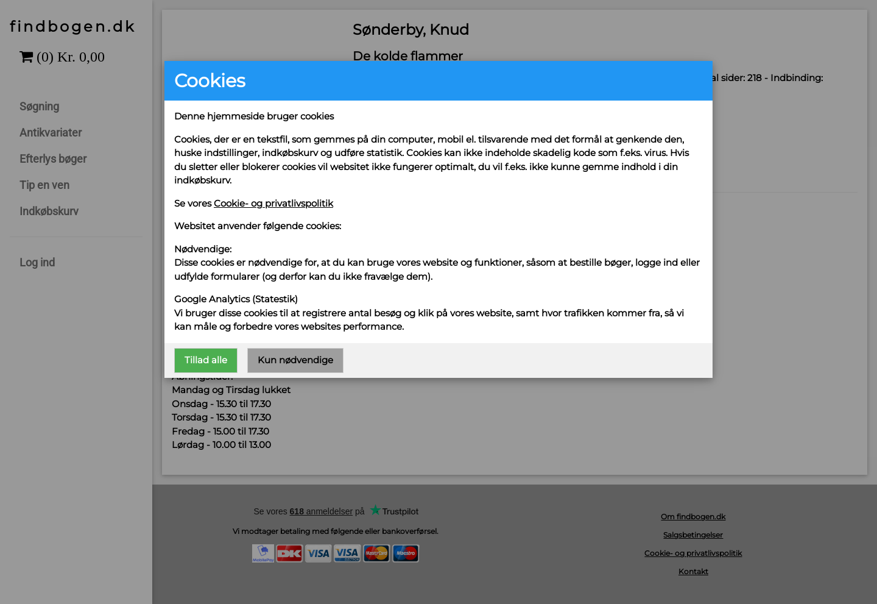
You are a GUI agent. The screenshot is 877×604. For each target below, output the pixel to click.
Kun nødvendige (295, 360)
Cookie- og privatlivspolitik (273, 203)
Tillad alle (206, 360)
